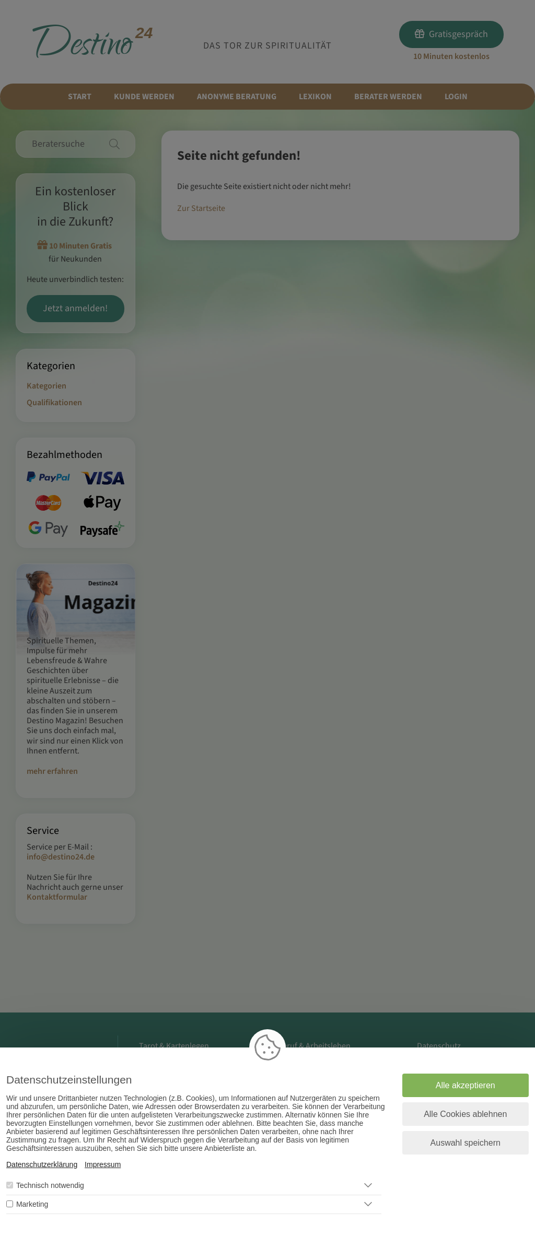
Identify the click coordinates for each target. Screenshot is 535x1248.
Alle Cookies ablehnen (465, 1114)
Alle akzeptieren (465, 1085)
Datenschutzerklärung (41, 1164)
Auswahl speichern (466, 1142)
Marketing (32, 1204)
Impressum (103, 1164)
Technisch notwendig (50, 1185)
